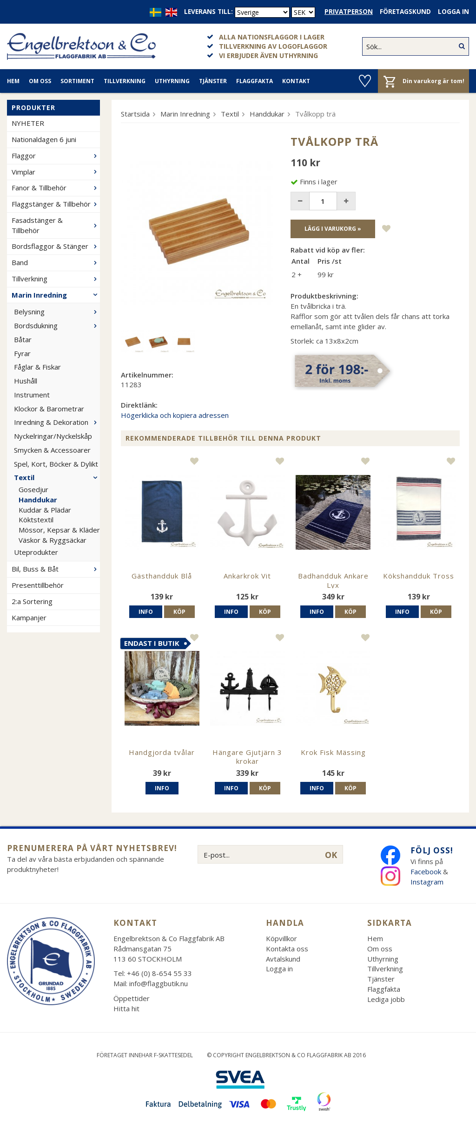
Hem (13, 81)
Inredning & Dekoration (57, 422)
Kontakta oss (287, 948)
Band (56, 262)
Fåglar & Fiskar (37, 366)
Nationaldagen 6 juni (44, 139)
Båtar (23, 339)
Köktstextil (36, 519)
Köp (179, 612)
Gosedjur (33, 489)
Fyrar (22, 353)
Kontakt (296, 81)
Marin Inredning (56, 294)
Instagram (427, 881)
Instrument (32, 394)
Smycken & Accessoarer (52, 450)
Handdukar (38, 499)
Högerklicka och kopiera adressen (175, 415)
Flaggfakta (254, 81)
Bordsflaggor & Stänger (56, 246)
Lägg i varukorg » (332, 229)
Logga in (453, 11)
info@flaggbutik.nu (158, 983)
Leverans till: (208, 11)
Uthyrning (172, 81)
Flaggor (56, 155)
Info (146, 612)
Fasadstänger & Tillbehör (56, 225)
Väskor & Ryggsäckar (52, 540)
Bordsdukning (57, 325)
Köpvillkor (281, 938)
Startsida (135, 113)
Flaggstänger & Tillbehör (56, 203)
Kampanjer (29, 617)
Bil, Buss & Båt (56, 568)
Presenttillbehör (38, 585)
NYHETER (28, 123)
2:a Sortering (32, 601)
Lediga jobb (386, 999)
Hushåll (25, 380)
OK (331, 854)
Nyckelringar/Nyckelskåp (53, 436)
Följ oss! (431, 850)
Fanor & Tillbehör (56, 187)
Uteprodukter (36, 552)
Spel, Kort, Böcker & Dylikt (56, 463)
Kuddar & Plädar (45, 509)
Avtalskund (283, 958)
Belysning (57, 311)
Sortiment (77, 81)
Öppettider (131, 998)
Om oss (40, 81)
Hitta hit (126, 1008)
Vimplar (56, 171)
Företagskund (405, 11)
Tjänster (213, 81)
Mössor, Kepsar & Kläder (59, 529)
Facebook (425, 871)
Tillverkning (124, 81)
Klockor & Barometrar (49, 408)
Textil (57, 477)
